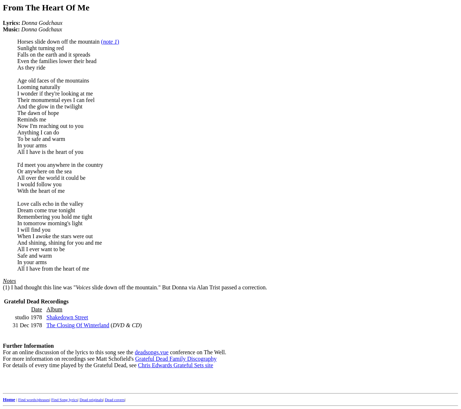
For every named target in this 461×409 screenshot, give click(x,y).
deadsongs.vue (152, 352)
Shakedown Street (67, 317)
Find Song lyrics (64, 399)
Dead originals (91, 399)
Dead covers (115, 399)
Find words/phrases (33, 399)
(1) (6, 287)
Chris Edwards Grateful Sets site (175, 365)
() (110, 42)
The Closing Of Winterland (77, 325)
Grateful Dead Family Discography (175, 359)
